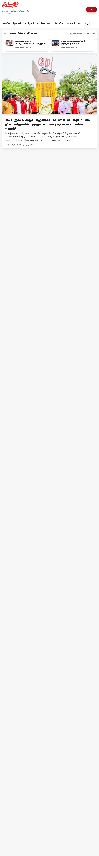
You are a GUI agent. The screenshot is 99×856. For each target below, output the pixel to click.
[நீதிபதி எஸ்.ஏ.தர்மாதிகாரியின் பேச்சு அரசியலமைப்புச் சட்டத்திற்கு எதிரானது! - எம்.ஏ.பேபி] (49, 599)
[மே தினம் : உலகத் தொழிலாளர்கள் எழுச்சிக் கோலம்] (25, 722)
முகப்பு (6, 23)
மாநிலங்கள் (44, 23)
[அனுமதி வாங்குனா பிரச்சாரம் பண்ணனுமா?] (73, 301)
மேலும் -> (92, 152)
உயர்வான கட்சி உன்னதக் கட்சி (24, 374)
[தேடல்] (87, 24)
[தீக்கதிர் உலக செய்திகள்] (25, 773)
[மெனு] (94, 24)
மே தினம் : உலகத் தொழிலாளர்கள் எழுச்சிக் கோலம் (21, 746)
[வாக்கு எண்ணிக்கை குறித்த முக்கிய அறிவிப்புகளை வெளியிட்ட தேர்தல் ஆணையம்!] (25, 299)
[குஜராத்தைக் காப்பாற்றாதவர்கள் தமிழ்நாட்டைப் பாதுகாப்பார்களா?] (73, 369)
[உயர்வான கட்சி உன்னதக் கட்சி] (25, 351)
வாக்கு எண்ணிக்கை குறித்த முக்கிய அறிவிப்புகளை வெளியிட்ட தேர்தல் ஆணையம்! (25, 322)
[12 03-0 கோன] (49, 185)
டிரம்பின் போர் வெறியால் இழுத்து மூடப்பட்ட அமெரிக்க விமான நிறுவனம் (71, 748)
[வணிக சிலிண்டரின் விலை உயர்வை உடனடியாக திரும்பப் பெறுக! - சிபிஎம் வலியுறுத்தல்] (49, 460)
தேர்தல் (17, 23)
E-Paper (91, 9)
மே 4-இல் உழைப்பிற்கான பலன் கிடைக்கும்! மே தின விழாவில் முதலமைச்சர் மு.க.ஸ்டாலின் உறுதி (47, 124)
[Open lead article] (49, 85)
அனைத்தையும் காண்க (82, 34)
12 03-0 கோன (13, 215)
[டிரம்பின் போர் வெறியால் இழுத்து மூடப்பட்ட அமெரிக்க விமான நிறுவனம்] (73, 723)
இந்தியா (59, 23)
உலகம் (71, 23)
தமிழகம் (29, 23)
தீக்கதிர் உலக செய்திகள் (21, 795)
